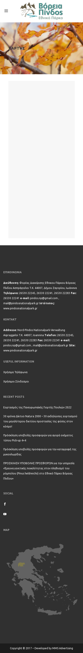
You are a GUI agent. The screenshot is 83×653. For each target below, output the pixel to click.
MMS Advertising (62, 648)
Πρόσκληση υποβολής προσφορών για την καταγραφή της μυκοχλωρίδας (39, 452)
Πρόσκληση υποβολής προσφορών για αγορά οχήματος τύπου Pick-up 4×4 (38, 438)
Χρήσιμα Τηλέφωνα (15, 372)
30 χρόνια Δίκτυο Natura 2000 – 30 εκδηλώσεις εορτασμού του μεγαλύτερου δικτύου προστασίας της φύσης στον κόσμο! (40, 421)
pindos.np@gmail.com (44, 298)
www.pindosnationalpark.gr (20, 308)
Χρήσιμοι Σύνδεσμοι (16, 381)
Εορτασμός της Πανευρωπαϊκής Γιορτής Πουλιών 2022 (37, 407)
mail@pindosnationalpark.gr (21, 303)
